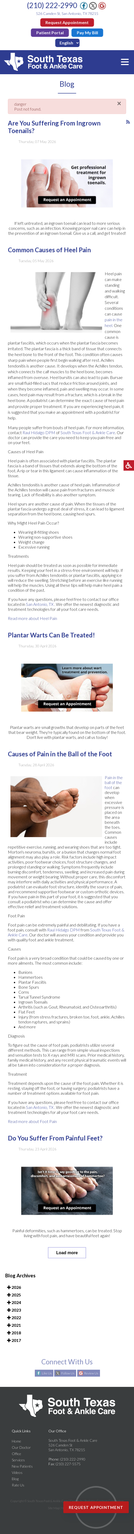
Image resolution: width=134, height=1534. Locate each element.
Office (16, 1453)
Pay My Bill (87, 32)
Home (16, 1441)
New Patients (22, 1466)
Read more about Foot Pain (32, 1124)
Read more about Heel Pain (32, 621)
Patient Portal (50, 32)
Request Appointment (67, 22)
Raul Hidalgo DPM (39, 435)
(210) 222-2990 (52, 5)
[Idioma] (67, 43)
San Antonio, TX (40, 606)
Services (18, 1460)
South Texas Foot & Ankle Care (87, 435)
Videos (17, 1472)
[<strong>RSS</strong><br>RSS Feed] (128, 124)
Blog (15, 1479)
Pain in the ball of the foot (114, 785)
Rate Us (18, 1485)
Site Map (53, 1508)
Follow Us (67, 1373)
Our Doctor (21, 1447)
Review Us (91, 1373)
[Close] (119, 106)
